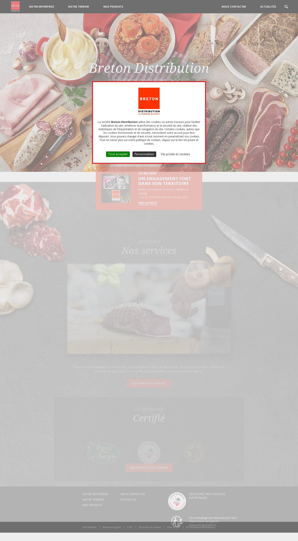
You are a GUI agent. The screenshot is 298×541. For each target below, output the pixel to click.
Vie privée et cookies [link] (175, 154)
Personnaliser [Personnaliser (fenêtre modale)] (144, 154)
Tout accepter (118, 154)
